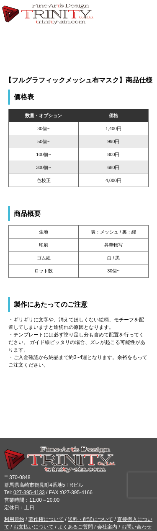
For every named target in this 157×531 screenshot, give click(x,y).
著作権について (46, 519)
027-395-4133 (29, 492)
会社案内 (107, 527)
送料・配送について (90, 519)
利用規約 (14, 519)
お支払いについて (33, 527)
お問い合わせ (136, 527)
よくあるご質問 (75, 527)
